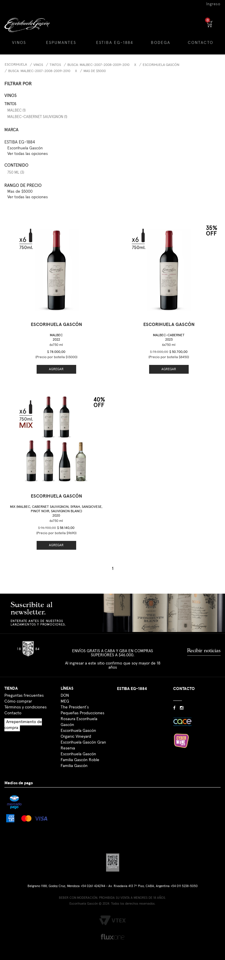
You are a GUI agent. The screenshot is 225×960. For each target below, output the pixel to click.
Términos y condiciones (25, 707)
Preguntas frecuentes (24, 695)
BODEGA (160, 43)
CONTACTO (200, 43)
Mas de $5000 (94, 71)
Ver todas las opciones (27, 154)
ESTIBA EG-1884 (114, 43)
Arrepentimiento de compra (23, 725)
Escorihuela (16, 64)
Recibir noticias (204, 650)
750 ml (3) (15, 173)
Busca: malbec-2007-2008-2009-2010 (98, 65)
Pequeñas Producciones (82, 713)
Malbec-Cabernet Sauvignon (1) (37, 117)
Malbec (56, 337)
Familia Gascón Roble (80, 760)
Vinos (38, 65)
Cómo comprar (18, 701)
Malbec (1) (16, 110)
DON (65, 695)
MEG (65, 701)
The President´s (75, 707)
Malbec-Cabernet (169, 337)
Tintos (55, 65)
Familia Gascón (74, 766)
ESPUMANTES (61, 43)
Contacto (12, 713)
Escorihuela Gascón (161, 65)
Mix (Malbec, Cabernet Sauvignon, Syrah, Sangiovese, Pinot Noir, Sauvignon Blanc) (56, 511)
